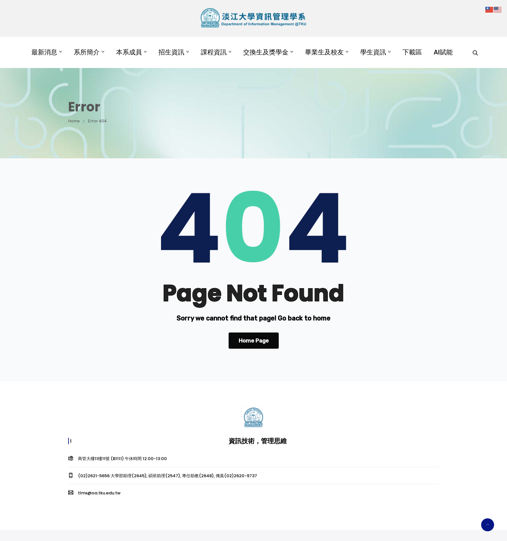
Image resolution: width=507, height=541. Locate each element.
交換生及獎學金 (265, 52)
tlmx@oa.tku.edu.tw (99, 493)
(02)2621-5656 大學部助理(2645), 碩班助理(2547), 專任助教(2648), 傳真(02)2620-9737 (167, 476)
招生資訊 (171, 52)
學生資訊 (373, 52)
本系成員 (129, 52)
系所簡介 (87, 52)
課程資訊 (214, 52)
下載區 (412, 52)
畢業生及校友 (324, 52)
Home (74, 120)
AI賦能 (443, 52)
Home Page (254, 340)
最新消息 (44, 52)
